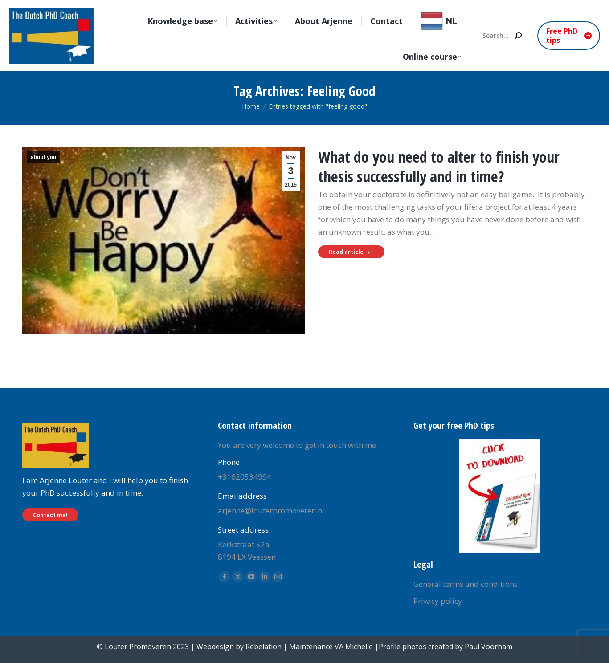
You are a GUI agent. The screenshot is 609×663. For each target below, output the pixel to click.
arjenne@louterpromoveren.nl (271, 510)
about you (43, 157)
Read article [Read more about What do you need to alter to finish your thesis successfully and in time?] (349, 252)
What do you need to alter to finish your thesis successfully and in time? (439, 166)
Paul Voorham (488, 646)
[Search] (501, 35)
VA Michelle (354, 646)
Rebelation (263, 646)
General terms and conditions (465, 584)
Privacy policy (437, 601)
